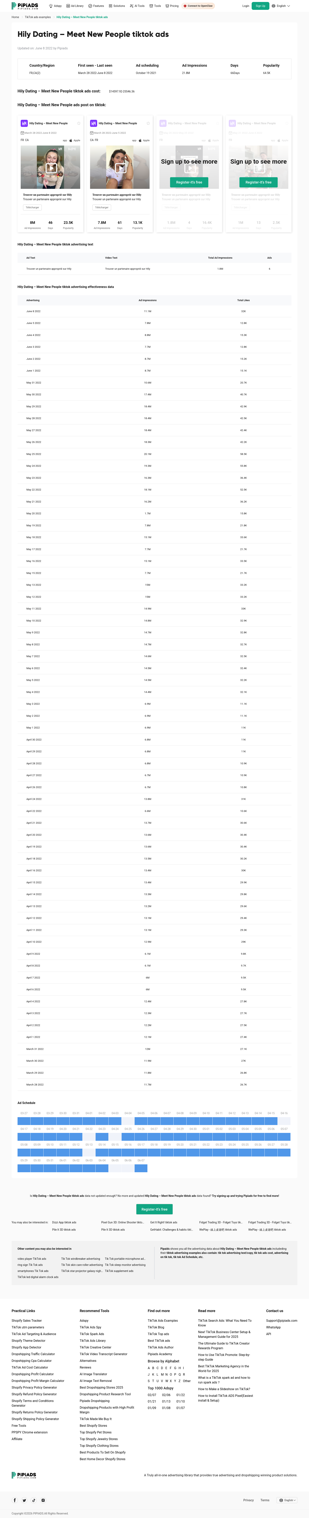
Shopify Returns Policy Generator (35, 1412)
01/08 (166, 1408)
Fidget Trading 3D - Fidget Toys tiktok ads (223, 1222)
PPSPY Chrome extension (30, 1432)
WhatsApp (273, 1327)
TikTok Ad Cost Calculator (30, 1367)
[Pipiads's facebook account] (15, 1500)
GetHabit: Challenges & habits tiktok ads (174, 1229)
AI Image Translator (93, 1374)
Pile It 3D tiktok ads (64, 1229)
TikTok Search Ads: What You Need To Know (224, 1323)
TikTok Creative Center (95, 1347)
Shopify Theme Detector (28, 1341)
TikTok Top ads (158, 1334)
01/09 (152, 1408)
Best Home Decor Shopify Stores (102, 1459)
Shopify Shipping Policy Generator (35, 1419)
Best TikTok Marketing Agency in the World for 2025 (223, 1368)
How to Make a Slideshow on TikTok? (224, 1389)
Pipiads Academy (160, 1354)
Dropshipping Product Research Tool (105, 1394)
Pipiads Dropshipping (94, 1401)
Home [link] (16, 17)
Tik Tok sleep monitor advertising (125, 1264)
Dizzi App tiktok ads (64, 1222)
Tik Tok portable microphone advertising (127, 1258)
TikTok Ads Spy (90, 1327)
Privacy (248, 1500)
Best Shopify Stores (93, 1426)
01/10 (180, 1401)
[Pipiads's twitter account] (24, 1500)
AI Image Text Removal (96, 1381)
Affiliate (17, 1439)
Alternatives (88, 1361)
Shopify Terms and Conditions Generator (33, 1403)
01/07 (180, 1408)
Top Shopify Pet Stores (96, 1432)
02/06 (166, 1395)
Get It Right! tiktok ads (163, 1222)
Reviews (85, 1367)
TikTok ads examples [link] (38, 17)
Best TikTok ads (159, 1341)
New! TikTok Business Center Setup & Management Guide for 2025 (224, 1334)
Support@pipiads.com (281, 1320)
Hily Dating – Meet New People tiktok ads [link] (82, 17)
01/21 (152, 1401)
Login (245, 5)
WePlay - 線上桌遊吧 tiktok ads (218, 1229)
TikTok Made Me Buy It (96, 1419)
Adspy (84, 1320)
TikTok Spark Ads (92, 1334)
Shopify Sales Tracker (27, 1320)
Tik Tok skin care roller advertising (82, 1264)
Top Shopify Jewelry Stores (99, 1439)
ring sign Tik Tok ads (30, 1264)
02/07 (152, 1395)
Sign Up (260, 5)
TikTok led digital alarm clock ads (38, 1277)
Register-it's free (189, 182)
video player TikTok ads (32, 1258)
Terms (264, 1500)
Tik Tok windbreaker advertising (80, 1258)
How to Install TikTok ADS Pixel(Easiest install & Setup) (225, 1398)
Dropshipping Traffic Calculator (33, 1354)
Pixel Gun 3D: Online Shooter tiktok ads (125, 1222)
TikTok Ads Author (161, 1347)
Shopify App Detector (26, 1347)
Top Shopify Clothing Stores (99, 1446)
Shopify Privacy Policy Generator (34, 1387)
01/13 (166, 1401)
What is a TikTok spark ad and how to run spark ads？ (224, 1380)
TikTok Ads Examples (163, 1320)
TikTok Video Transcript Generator (103, 1354)
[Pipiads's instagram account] (43, 1500)
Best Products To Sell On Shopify (103, 1452)
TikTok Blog (156, 1327)
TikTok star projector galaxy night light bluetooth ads (83, 1271)
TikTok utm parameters (28, 1327)
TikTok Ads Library (93, 1341)
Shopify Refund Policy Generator (34, 1394)
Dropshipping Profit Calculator (33, 1374)
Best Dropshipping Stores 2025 (101, 1387)
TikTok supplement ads (119, 1271)
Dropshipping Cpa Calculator (32, 1361)
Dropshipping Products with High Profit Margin (107, 1410)
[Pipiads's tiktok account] (34, 1500)
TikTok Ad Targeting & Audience (34, 1334)
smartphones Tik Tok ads (33, 1271)
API (268, 1334)
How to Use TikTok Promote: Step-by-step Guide (224, 1357)
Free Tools (19, 1426)
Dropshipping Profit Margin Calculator (38, 1381)
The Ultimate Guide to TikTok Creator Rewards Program (224, 1346)
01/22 (180, 1395)
